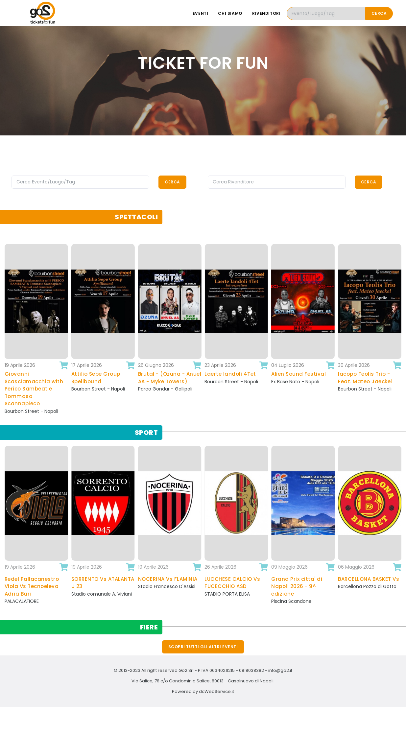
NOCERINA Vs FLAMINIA (168, 579)
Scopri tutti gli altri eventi (203, 647)
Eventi (200, 13)
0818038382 (251, 670)
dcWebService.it (216, 691)
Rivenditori (266, 13)
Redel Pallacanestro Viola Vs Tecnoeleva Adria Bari (32, 586)
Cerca (379, 13)
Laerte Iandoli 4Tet (230, 373)
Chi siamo (230, 13)
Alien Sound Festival (298, 373)
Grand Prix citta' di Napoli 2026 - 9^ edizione (296, 586)
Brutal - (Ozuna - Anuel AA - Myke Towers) (170, 377)
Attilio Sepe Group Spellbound (95, 377)
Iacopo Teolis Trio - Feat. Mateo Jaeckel (365, 377)
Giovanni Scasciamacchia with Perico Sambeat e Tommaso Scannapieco (34, 388)
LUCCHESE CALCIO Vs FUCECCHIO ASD (232, 583)
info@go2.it (280, 670)
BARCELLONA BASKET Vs (368, 579)
